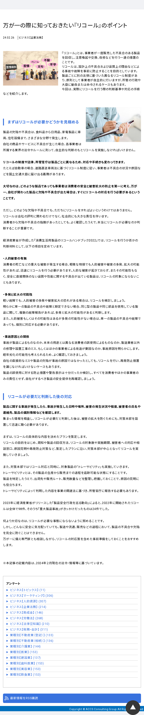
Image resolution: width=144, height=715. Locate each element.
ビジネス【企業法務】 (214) (28, 607)
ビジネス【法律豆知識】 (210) (30, 624)
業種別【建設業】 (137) (25, 658)
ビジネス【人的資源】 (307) (28, 601)
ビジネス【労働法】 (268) (26, 618)
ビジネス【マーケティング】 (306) (31, 595)
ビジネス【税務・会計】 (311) (29, 629)
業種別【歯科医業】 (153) (27, 663)
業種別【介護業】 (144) (25, 646)
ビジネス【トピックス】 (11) (27, 590)
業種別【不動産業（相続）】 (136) (31, 641)
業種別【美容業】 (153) (25, 669)
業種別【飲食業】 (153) (25, 674)
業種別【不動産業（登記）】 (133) (31, 635)
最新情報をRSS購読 (24, 698)
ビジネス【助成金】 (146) (26, 612)
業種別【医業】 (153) (24, 652)
